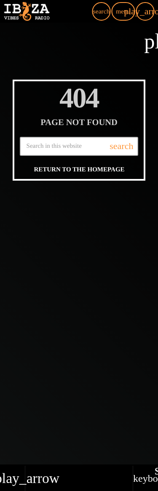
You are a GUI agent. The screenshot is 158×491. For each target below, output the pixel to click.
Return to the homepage (79, 169)
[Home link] (27, 11)
